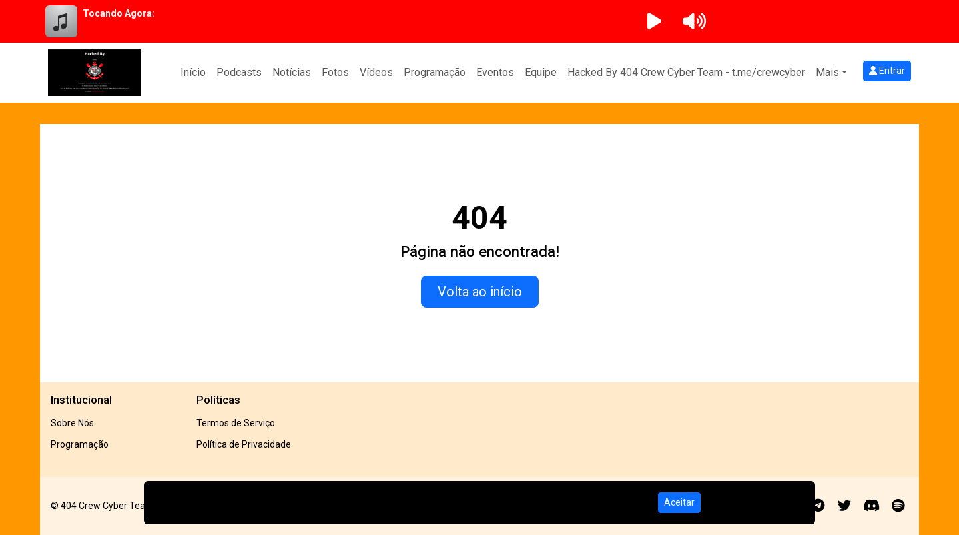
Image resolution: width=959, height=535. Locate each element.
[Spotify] (898, 506)
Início (193, 72)
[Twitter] (844, 506)
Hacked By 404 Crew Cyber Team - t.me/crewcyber (686, 72)
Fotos (335, 72)
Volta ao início (480, 292)
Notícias (291, 72)
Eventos (495, 72)
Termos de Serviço (235, 423)
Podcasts (239, 72)
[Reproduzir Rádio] (654, 21)
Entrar (887, 70)
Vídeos (376, 72)
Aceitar (679, 502)
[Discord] (871, 506)
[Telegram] (818, 506)
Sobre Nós (72, 423)
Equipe (541, 72)
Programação (435, 72)
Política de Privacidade (243, 444)
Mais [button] (827, 72)
